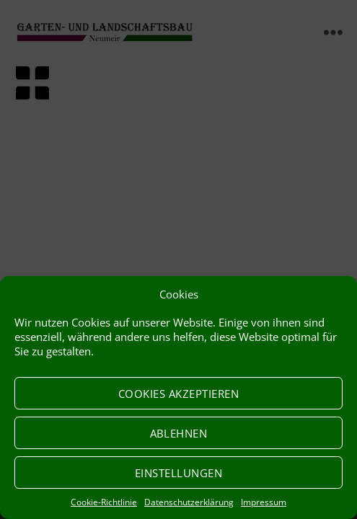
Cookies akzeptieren (178, 393)
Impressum (263, 502)
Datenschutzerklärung (189, 502)
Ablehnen (179, 433)
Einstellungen (179, 473)
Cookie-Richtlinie (104, 502)
